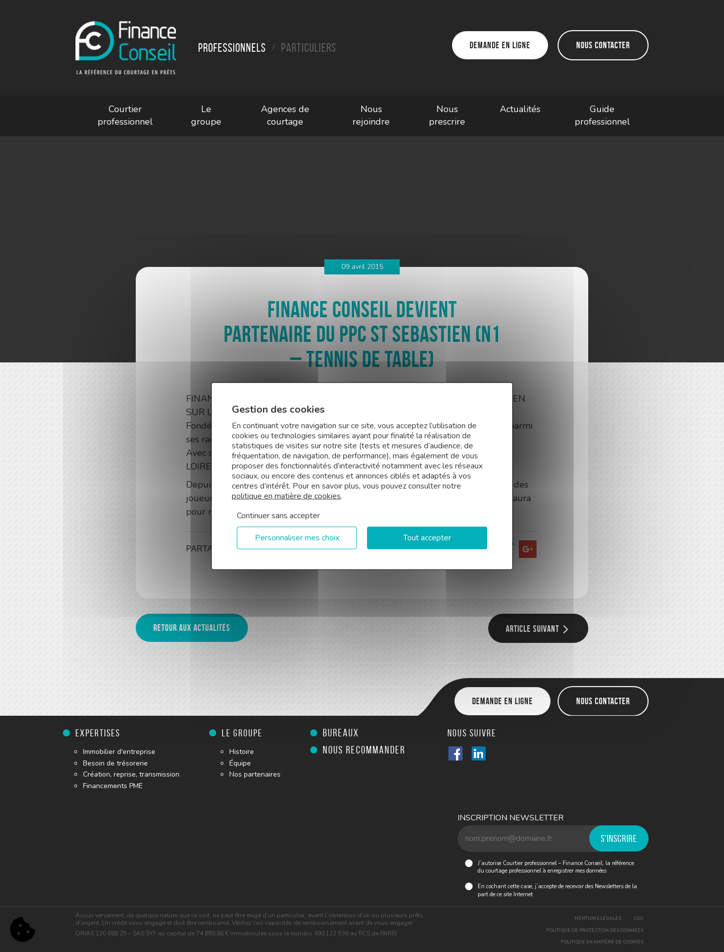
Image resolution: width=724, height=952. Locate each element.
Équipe (240, 763)
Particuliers (308, 47)
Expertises (97, 732)
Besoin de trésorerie (115, 763)
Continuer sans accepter (278, 515)
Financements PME (113, 786)
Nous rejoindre (371, 115)
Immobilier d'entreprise (119, 751)
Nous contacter (603, 45)
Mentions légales (598, 918)
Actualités (520, 109)
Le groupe (206, 115)
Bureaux (341, 732)
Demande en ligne (500, 45)
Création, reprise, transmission (131, 774)
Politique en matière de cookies (602, 942)
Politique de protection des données (595, 930)
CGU (639, 918)
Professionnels (232, 47)
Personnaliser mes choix (297, 537)
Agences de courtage (285, 115)
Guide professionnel (602, 115)
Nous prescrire (447, 115)
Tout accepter (427, 537)
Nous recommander (364, 749)
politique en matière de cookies (286, 496)
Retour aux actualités (191, 628)
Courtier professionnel (125, 115)
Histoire (241, 751)
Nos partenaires (255, 774)
